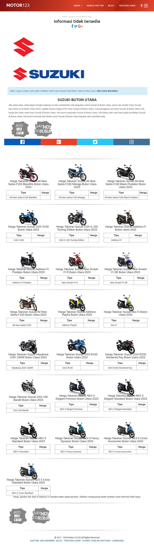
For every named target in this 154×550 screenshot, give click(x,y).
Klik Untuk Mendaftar (107, 91)
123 (17, 6)
